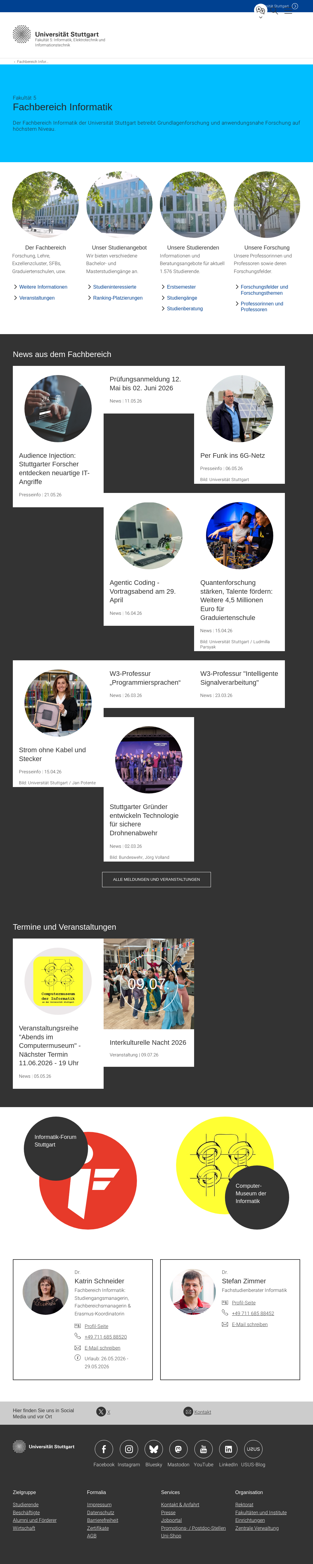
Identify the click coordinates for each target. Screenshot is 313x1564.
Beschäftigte (26, 1512)
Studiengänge (182, 298)
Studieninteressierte (114, 287)
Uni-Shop (171, 1535)
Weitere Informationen (43, 287)
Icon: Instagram (129, 1449)
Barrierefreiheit (102, 1520)
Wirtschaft (24, 1528)
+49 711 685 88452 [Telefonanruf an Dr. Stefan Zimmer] (253, 1313)
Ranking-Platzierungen (118, 298)
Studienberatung (185, 308)
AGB (92, 1535)
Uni (272, 6)
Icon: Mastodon (178, 1449)
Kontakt (197, 1412)
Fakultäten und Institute (261, 1512)
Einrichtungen (250, 1520)
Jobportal (171, 1520)
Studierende (26, 1504)
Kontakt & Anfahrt (180, 1504)
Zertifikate (98, 1528)
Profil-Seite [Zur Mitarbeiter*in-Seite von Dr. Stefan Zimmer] (244, 1302)
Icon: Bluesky (154, 1449)
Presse (168, 1512)
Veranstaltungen (37, 298)
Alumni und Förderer (35, 1520)
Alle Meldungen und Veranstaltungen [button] (156, 879)
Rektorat (244, 1504)
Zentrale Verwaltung (257, 1528)
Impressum (99, 1504)
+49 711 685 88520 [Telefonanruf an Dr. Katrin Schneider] (106, 1336)
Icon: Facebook (104, 1449)
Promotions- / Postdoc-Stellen (193, 1528)
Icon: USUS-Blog (253, 1449)
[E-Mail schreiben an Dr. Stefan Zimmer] (245, 1324)
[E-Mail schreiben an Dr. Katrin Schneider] (97, 1348)
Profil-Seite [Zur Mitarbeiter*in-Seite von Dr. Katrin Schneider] (96, 1326)
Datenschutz (100, 1512)
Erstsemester (181, 287)
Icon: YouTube (203, 1449)
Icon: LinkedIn (228, 1449)
